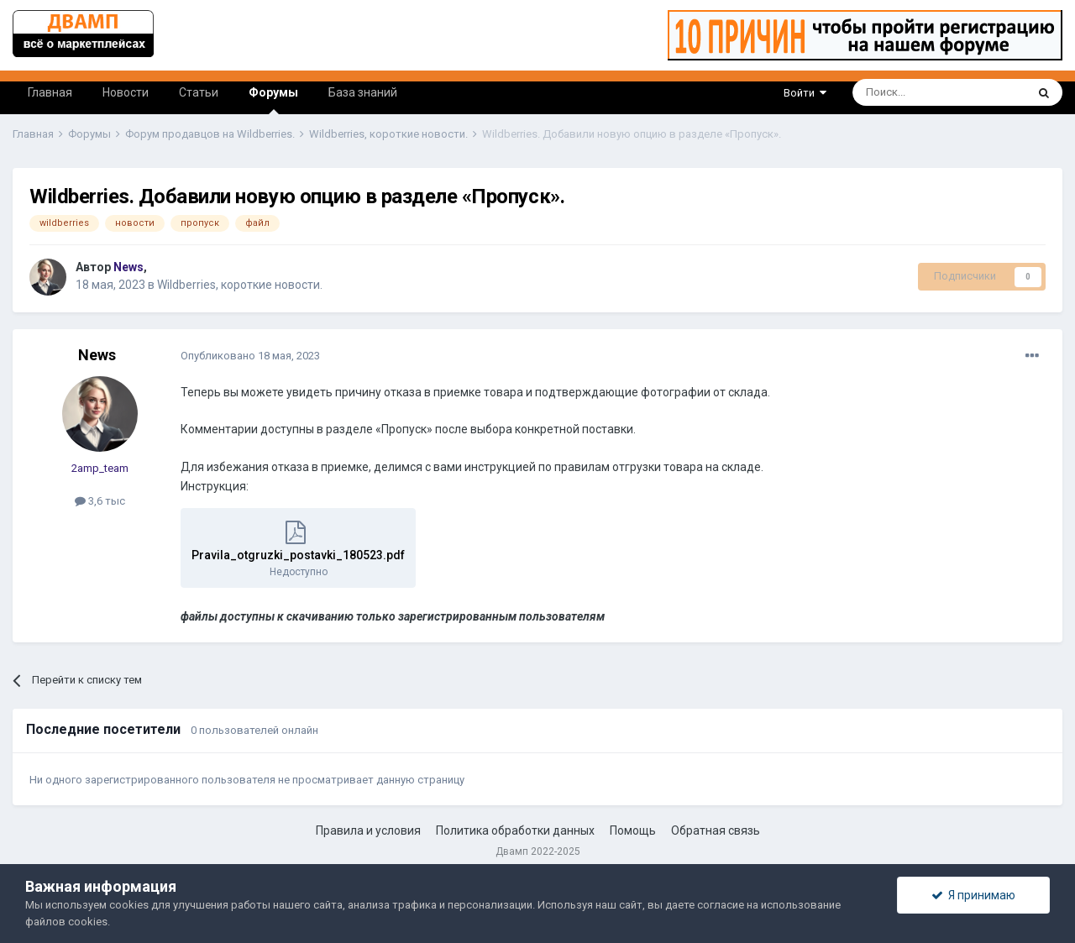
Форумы (273, 100)
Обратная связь (715, 830)
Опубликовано (250, 355)
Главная (50, 92)
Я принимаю (973, 895)
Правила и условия (368, 830)
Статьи (198, 92)
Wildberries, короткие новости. (239, 284)
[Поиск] (900, 92)
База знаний (362, 92)
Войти (805, 92)
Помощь (633, 830)
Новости (125, 92)
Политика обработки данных (515, 830)
